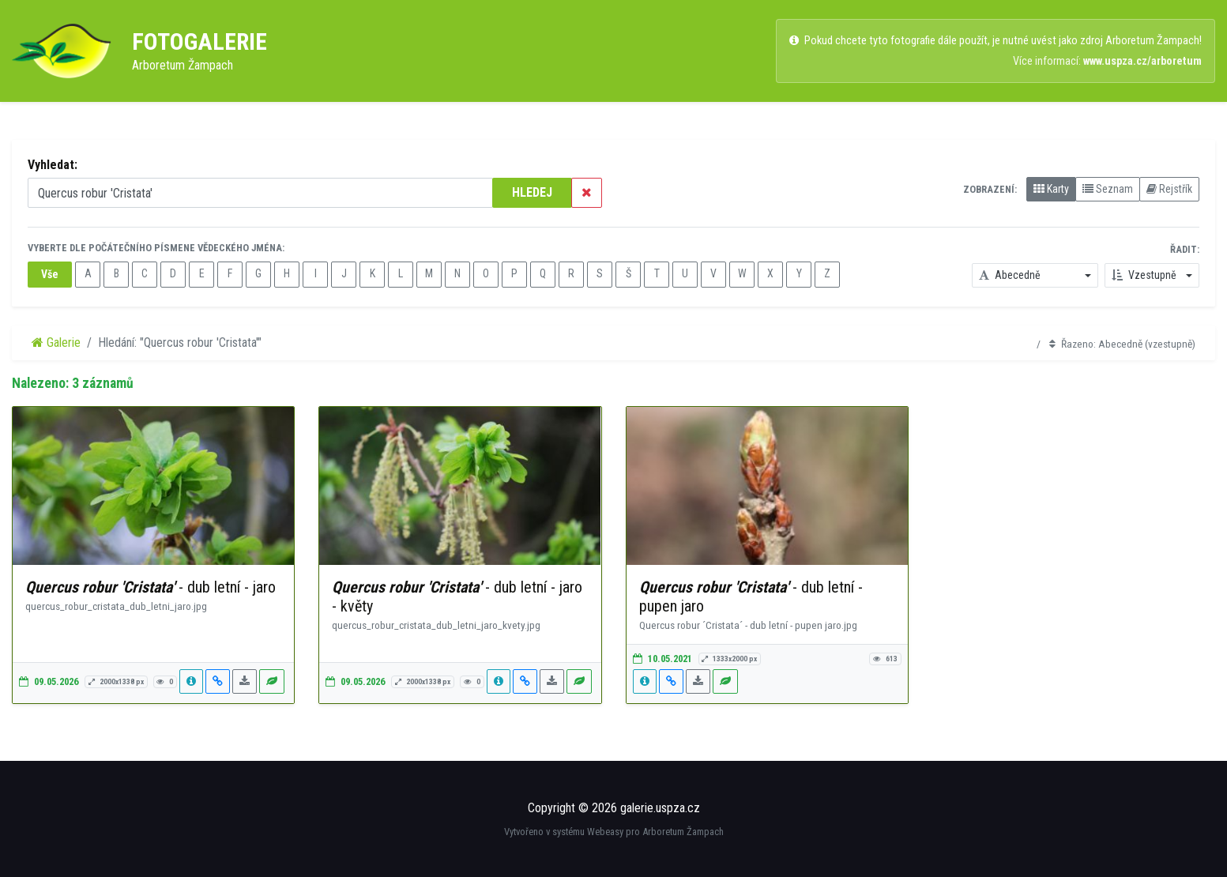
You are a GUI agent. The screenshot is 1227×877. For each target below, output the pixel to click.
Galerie (56, 342)
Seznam (1107, 189)
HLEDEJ (532, 192)
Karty (1051, 189)
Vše (49, 274)
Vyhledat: (52, 164)
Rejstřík (1169, 189)
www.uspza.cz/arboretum (1142, 61)
